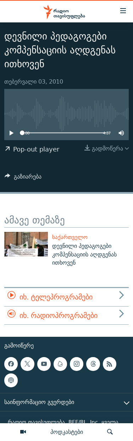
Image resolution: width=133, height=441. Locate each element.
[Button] (23, 178)
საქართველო (70, 237)
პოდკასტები (66, 432)
